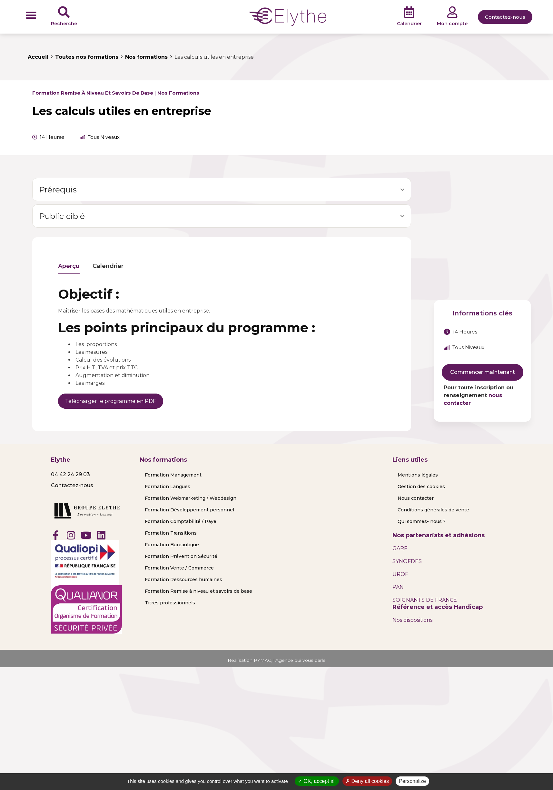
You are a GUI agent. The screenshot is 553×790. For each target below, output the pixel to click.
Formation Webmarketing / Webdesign (190, 498)
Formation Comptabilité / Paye (180, 521)
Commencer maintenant (482, 372)
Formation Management (173, 475)
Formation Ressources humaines (183, 579)
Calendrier (409, 23)
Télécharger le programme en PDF (110, 401)
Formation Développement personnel (189, 510)
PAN (398, 587)
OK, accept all (317, 781)
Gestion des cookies (421, 486)
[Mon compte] (452, 12)
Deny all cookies (367, 781)
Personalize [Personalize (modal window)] (412, 781)
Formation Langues (167, 486)
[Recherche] (64, 12)
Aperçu (69, 266)
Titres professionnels (170, 603)
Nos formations (178, 93)
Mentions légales (418, 475)
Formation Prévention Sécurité (181, 556)
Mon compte (452, 23)
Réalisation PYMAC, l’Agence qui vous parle (276, 660)
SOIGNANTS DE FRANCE (424, 600)
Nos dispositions (412, 620)
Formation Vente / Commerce (179, 568)
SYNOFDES (407, 561)
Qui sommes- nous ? (422, 521)
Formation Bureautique (172, 545)
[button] (31, 15)
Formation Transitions (171, 533)
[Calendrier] (409, 12)
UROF (400, 574)
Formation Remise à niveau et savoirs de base (92, 93)
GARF (399, 548)
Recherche (64, 23)
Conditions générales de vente (433, 510)
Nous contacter (416, 498)
